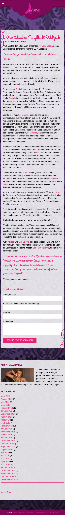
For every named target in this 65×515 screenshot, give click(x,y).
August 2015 (6, 450)
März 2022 (5, 396)
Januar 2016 (6, 438)
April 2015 (5, 461)
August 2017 (6, 417)
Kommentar (8, 321)
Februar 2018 (7, 408)
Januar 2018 (6, 411)
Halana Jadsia (46, 46)
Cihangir (25, 115)
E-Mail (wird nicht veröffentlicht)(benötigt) (21, 304)
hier (29, 279)
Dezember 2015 (8, 441)
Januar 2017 (6, 429)
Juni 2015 (5, 456)
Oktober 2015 (7, 444)
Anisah (23, 41)
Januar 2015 (6, 467)
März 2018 (5, 405)
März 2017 (5, 423)
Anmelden (30, 513)
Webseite (7, 312)
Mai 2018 (5, 402)
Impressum (54, 513)
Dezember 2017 (8, 414)
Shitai (53, 178)
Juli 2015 (5, 453)
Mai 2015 (5, 458)
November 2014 (8, 473)
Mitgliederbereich (42, 513)
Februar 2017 (7, 426)
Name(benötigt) (9, 295)
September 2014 (8, 479)
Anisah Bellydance (19, 513)
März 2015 (5, 464)
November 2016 (8, 432)
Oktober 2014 (7, 476)
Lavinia (57, 192)
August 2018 (6, 399)
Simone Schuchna (41, 248)
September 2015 (8, 447)
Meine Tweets (7, 492)
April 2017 (5, 420)
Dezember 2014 (8, 470)
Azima (26, 172)
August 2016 (6, 435)
